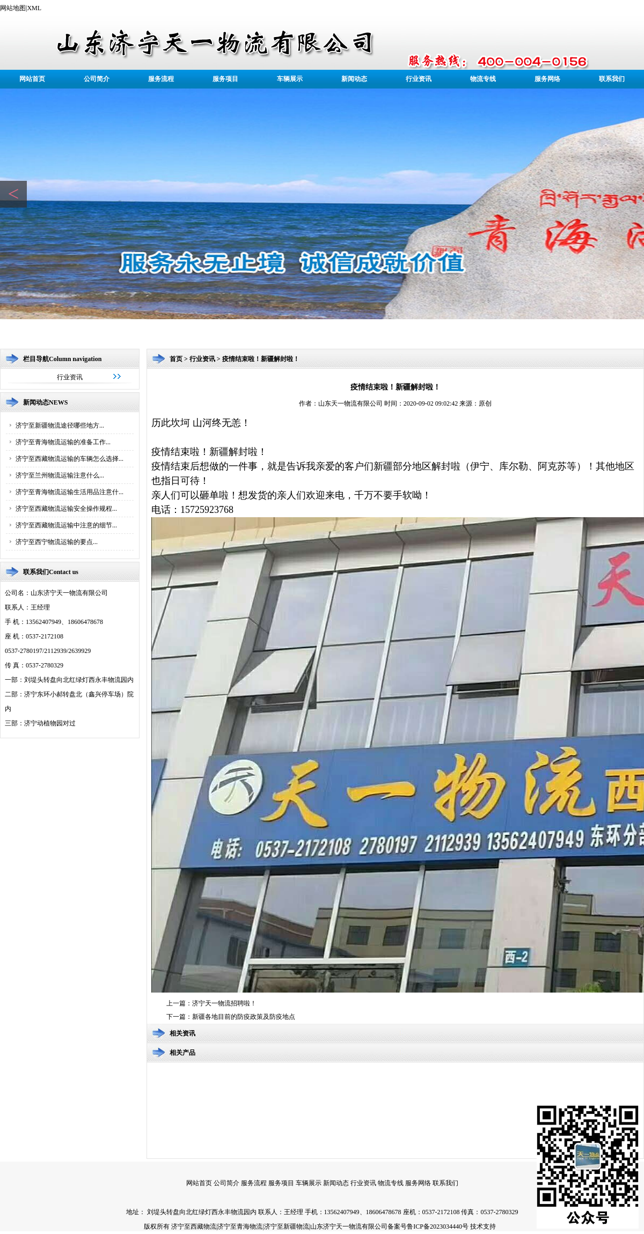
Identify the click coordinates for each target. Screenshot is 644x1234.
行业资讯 (418, 79)
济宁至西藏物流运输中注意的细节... (66, 525)
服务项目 (225, 79)
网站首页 (32, 79)
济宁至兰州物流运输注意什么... (60, 475)
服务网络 (547, 79)
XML (34, 8)
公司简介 (96, 79)
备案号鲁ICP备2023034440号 (428, 1226)
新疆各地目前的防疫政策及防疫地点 (243, 1016)
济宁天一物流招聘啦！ (224, 1003)
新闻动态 (354, 79)
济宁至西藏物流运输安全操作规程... (66, 508)
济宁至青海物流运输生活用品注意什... (69, 492)
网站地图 (13, 8)
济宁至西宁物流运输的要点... (57, 542)
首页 (176, 359)
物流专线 (483, 79)
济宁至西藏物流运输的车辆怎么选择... (69, 458)
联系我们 (612, 79)
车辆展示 (290, 79)
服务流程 (161, 79)
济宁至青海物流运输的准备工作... (63, 442)
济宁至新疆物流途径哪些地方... (60, 425)
